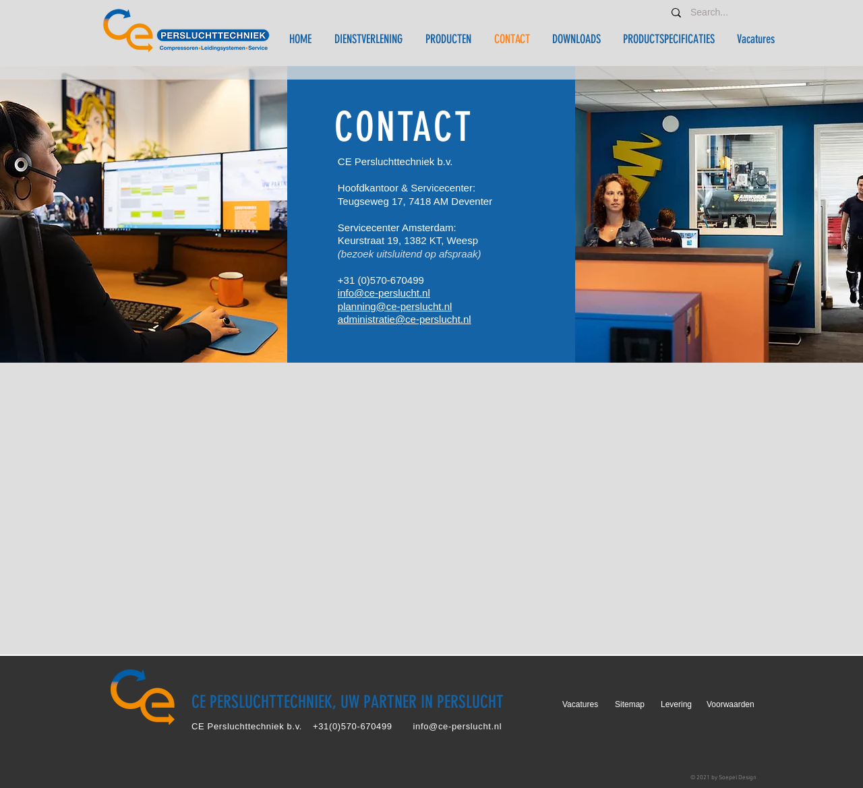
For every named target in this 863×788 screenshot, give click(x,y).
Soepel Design (737, 777)
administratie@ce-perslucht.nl (404, 319)
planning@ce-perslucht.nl (395, 306)
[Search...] (711, 12)
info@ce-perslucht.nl (384, 293)
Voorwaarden (730, 704)
